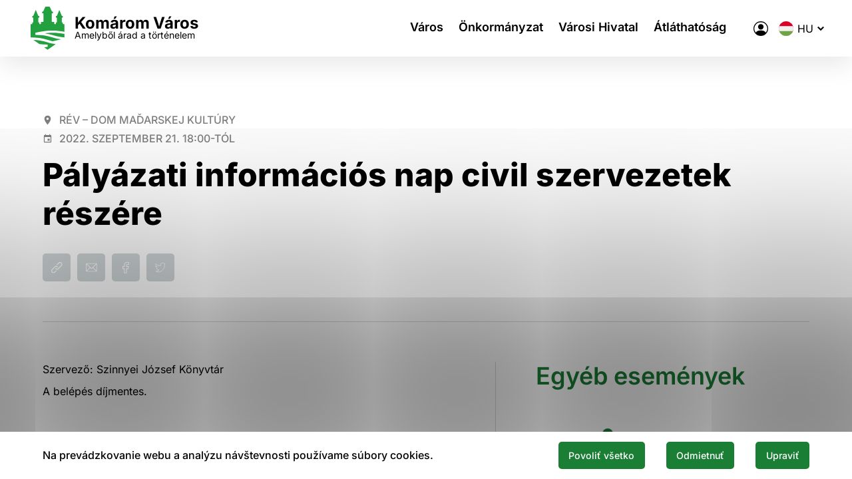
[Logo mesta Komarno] (128, 28)
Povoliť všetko (574, 454)
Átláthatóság (682, 28)
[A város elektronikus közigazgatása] (746, 28)
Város (405, 28)
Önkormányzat (484, 28)
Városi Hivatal (586, 28)
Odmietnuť (684, 454)
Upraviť (777, 454)
